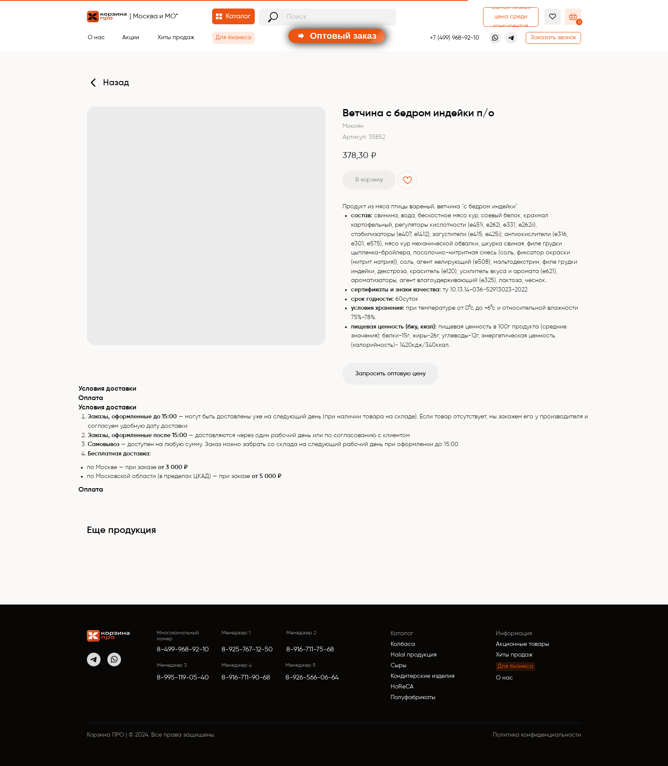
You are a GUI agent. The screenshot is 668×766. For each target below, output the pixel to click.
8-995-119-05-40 (183, 677)
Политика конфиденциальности (537, 735)
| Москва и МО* (154, 16)
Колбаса (403, 644)
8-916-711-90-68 (246, 677)
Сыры (398, 665)
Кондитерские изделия (423, 676)
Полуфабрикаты (413, 697)
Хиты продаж (514, 655)
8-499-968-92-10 (183, 649)
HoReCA (402, 687)
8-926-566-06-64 (312, 677)
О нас (504, 678)
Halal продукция (414, 655)
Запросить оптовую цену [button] (390, 374)
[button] (553, 38)
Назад (116, 83)
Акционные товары (522, 644)
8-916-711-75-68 (310, 649)
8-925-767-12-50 (247, 649)
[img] (108, 636)
